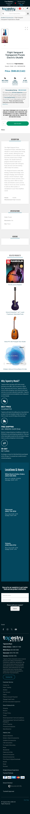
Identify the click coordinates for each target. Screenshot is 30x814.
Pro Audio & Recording (9, 745)
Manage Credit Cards (8, 699)
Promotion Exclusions (9, 726)
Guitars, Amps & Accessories (11, 738)
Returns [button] (25, 82)
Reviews (5, 766)
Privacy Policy (7, 713)
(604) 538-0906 (11, 650)
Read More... (5, 104)
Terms (5, 715)
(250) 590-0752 (10, 656)
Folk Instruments (7, 742)
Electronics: (7, 220)
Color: (6, 217)
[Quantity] (4, 123)
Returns (5, 710)
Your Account (6, 692)
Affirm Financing (7, 724)
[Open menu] (27, 13)
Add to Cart (17, 123)
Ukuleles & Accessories (7, 17)
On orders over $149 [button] (15, 84)
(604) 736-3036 (10, 653)
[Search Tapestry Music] (14, 13)
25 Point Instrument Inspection (11, 701)
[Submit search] (3, 14)
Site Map (26, 800)
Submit (15, 608)
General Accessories (8, 757)
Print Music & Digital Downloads (11, 759)
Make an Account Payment (10, 697)
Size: (5, 224)
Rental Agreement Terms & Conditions (13, 718)
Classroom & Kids (8, 752)
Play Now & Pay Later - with (21, 3)
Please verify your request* (15, 605)
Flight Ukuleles (18, 63)
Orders (5, 694)
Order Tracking (7, 687)
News (4, 764)
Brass (4, 747)
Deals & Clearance (8, 735)
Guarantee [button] (5, 82)
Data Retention (7, 729)
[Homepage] (8, 9)
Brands (5, 761)
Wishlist (5, 690)
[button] (26, 28)
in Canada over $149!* (9, 3)
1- (12, 647)
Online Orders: (7, 647)
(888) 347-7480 (17, 647)
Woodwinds (6, 750)
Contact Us (9, 677)
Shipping (5, 708)
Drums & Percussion (8, 754)
